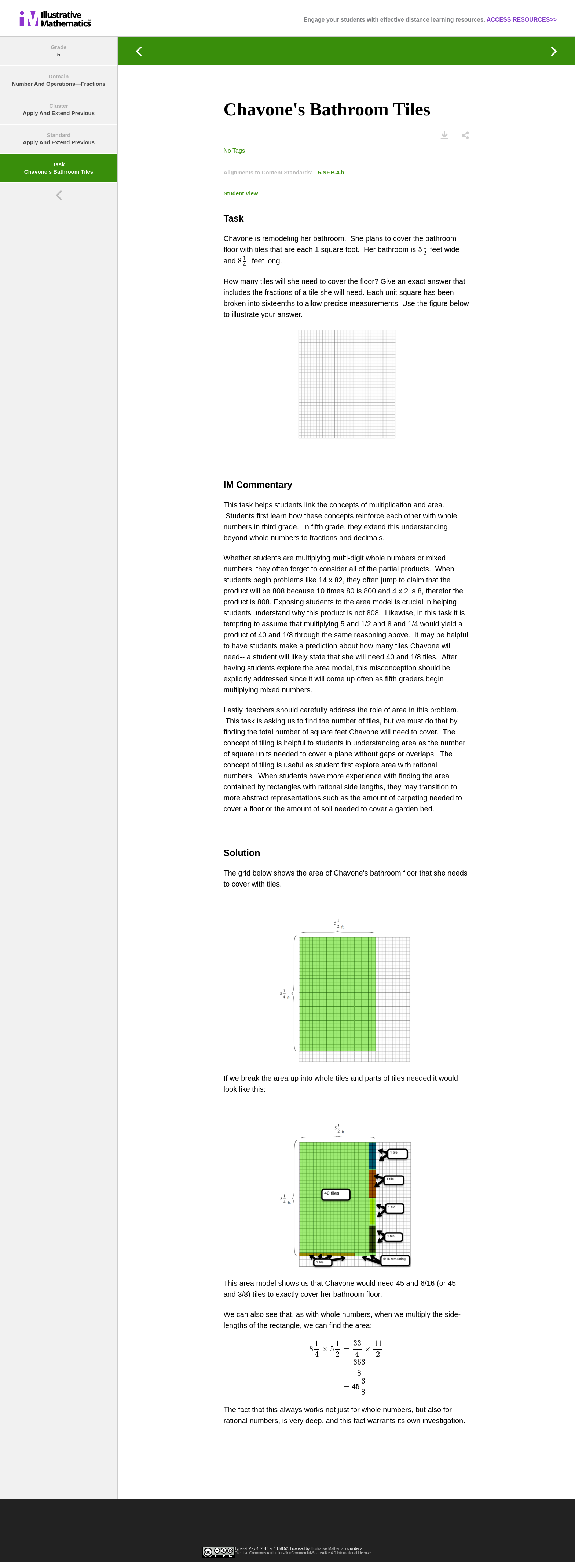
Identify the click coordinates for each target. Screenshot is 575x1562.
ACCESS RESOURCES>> (522, 19)
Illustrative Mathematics (330, 1549)
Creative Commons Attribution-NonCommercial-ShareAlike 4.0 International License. (303, 1553)
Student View (241, 193)
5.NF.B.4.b (331, 172)
